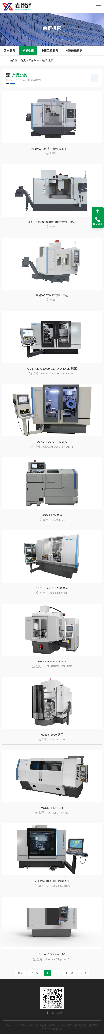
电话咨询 (97, 224)
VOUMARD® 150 (52, 807)
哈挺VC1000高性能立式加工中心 (51, 148)
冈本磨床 (9, 50)
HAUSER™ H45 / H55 (52, 661)
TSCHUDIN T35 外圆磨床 (52, 588)
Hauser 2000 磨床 (52, 734)
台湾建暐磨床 (73, 50)
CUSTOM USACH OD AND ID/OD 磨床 (52, 368)
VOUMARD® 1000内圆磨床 (52, 881)
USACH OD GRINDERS (52, 441)
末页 (83, 972)
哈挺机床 (28, 50)
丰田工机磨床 (49, 50)
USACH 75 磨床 (52, 515)
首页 (23, 60)
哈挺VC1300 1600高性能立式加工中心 (52, 222)
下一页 (69, 972)
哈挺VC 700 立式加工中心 (52, 295)
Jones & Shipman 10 (52, 954)
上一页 (35, 972)
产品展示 (34, 60)
